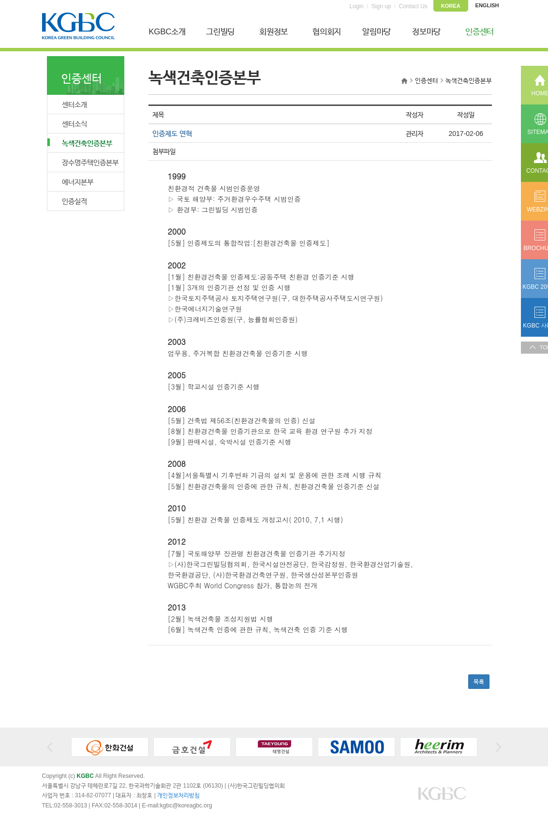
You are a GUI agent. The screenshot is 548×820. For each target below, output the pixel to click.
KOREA (450, 6)
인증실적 (74, 201)
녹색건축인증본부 (79, 142)
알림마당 (376, 31)
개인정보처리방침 (178, 795)
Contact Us (413, 6)
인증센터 (479, 31)
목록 (479, 681)
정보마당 (426, 31)
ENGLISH (487, 5)
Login (356, 6)
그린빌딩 (220, 31)
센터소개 (74, 104)
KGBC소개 (167, 31)
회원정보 (273, 31)
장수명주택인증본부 (90, 162)
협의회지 (326, 31)
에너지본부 (77, 182)
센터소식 (74, 123)
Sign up (381, 6)
